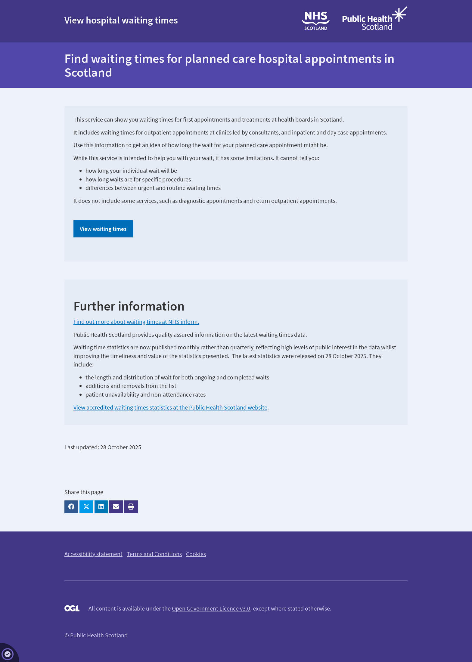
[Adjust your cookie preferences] (9, 652)
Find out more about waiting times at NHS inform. (136, 321)
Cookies (196, 554)
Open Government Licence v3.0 (211, 608)
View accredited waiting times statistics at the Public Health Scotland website (170, 407)
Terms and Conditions (154, 554)
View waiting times (103, 228)
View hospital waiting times (121, 20)
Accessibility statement (93, 554)
